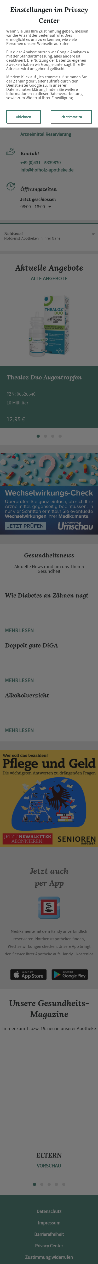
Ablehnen (23, 117)
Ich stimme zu (71, 117)
